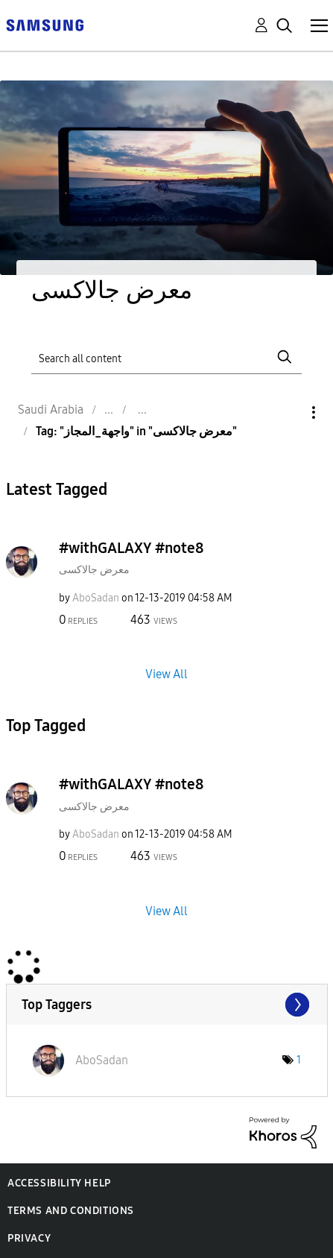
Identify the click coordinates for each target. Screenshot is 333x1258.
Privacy (29, 1238)
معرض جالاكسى (94, 569)
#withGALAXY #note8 (131, 548)
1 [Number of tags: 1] (298, 1060)
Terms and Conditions (70, 1210)
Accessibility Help (59, 1183)
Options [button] (288, 412)
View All (166, 674)
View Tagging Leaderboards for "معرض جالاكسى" (167, 1004)
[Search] (166, 356)
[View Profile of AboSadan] (95, 598)
